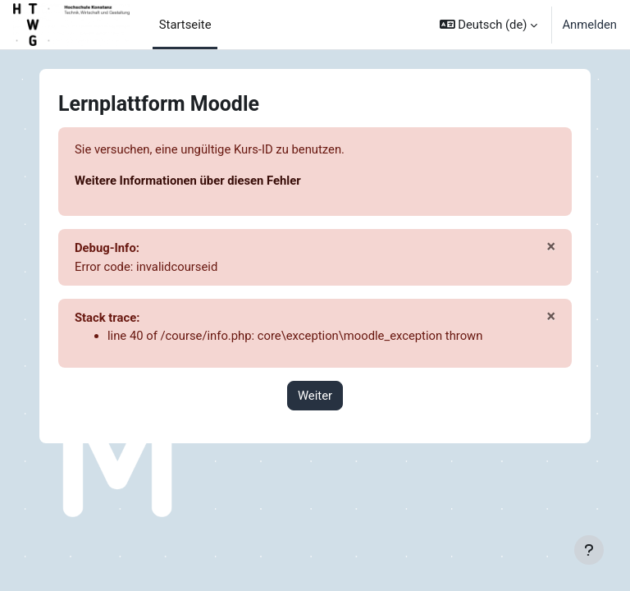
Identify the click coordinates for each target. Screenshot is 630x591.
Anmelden (589, 24)
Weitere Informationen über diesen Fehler (188, 180)
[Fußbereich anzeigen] (589, 550)
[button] (489, 24)
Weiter (315, 395)
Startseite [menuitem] (185, 24)
